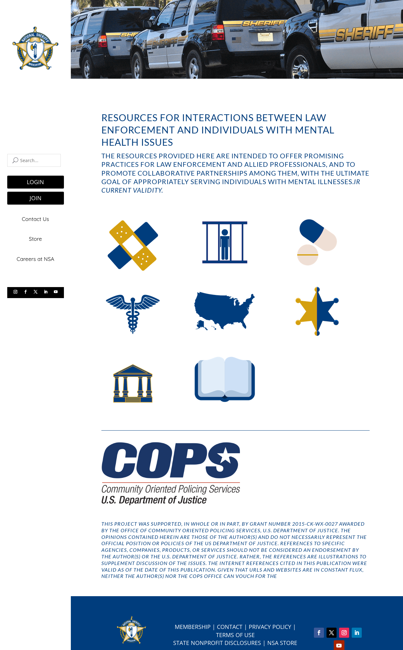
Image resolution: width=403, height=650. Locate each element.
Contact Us (35, 219)
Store (35, 238)
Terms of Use (235, 635)
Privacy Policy (270, 626)
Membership (193, 626)
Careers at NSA (35, 258)
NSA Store (282, 643)
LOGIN (35, 182)
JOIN (36, 198)
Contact (229, 626)
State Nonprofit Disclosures (217, 643)
